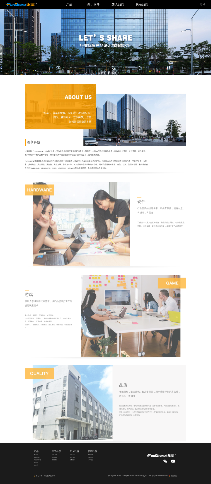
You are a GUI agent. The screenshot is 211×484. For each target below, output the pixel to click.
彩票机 (36, 454)
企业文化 (72, 454)
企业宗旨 (72, 457)
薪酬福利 (72, 459)
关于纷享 (56, 451)
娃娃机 (36, 465)
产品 (36, 451)
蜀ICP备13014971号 (114, 476)
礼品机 (36, 462)
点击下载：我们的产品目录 (45, 476)
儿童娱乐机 (37, 459)
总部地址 (90, 457)
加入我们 (74, 451)
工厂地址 (90, 459)
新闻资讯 (54, 459)
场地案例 (54, 457)
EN (202, 4)
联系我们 (92, 451)
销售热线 (90, 454)
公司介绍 (54, 454)
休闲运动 (36, 457)
